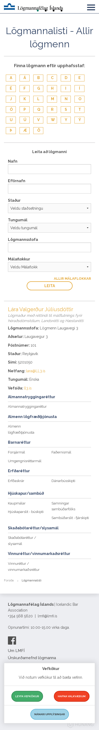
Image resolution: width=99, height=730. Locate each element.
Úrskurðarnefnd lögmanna (32, 657)
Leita (49, 286)
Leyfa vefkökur (27, 696)
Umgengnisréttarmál (24, 461)
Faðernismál (61, 452)
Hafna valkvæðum (72, 696)
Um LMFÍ (16, 650)
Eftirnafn (16, 181)
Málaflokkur (19, 259)
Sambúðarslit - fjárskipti (70, 518)
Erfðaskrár (16, 481)
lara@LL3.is (35, 371)
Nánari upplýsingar (49, 714)
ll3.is (28, 388)
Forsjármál (16, 452)
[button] (91, 6)
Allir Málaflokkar (72, 279)
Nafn (12, 161)
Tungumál (17, 220)
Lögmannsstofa (23, 239)
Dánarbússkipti (63, 481)
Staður (14, 200)
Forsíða (9, 580)
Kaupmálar (17, 503)
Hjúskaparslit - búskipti (26, 512)
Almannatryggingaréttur (27, 406)
